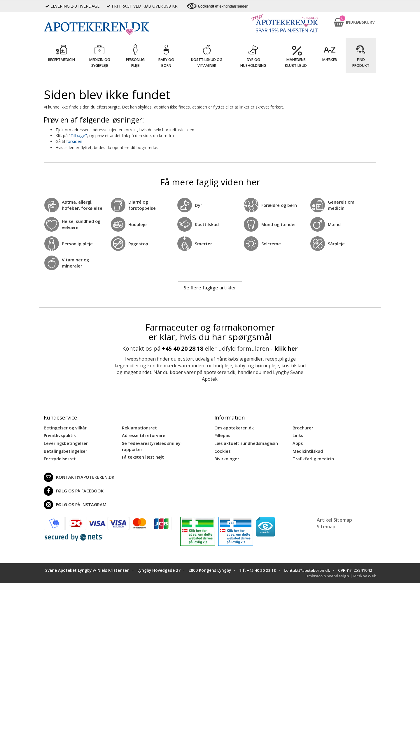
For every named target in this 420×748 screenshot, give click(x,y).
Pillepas (222, 435)
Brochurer (303, 427)
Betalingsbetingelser (65, 450)
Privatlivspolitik (59, 435)
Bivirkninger (226, 457)
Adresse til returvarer (143, 435)
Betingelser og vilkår (64, 427)
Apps (297, 442)
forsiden (74, 141)
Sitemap (326, 525)
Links (298, 435)
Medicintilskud (307, 450)
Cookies (222, 450)
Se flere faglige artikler (210, 287)
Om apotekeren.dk (233, 427)
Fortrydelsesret (59, 457)
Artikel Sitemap (334, 518)
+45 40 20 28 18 (182, 348)
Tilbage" (78, 135)
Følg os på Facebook (73, 489)
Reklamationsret (139, 427)
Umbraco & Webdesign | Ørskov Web (339, 580)
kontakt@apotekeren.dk (78, 475)
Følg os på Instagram (74, 503)
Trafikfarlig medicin (313, 457)
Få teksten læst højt (142, 456)
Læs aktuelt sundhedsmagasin (245, 442)
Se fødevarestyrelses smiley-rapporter (151, 445)
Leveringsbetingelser (65, 442)
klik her (286, 348)
